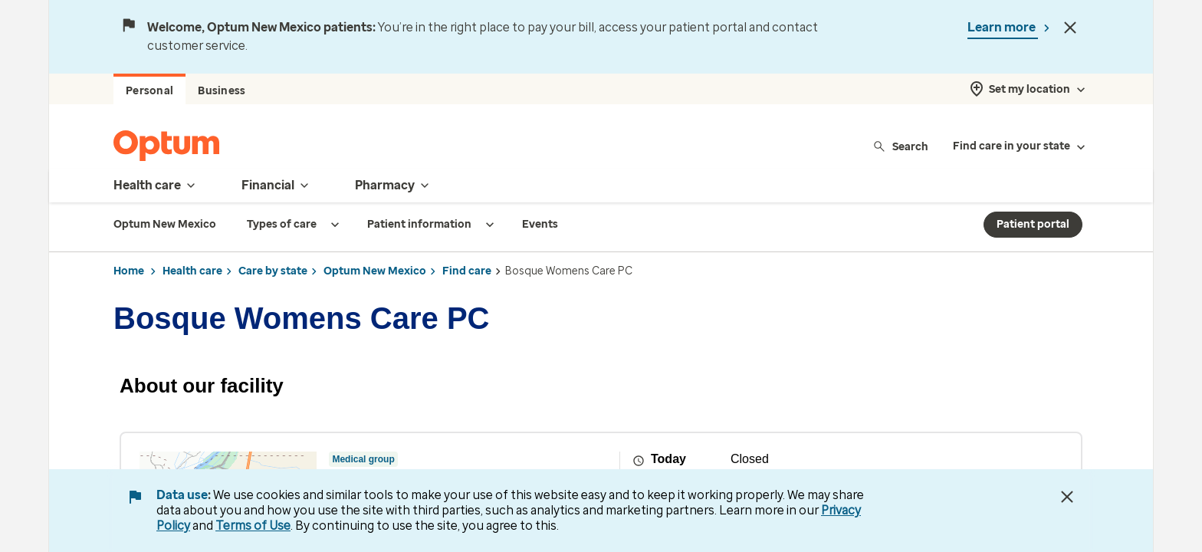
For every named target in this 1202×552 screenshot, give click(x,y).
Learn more (1002, 27)
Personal (149, 90)
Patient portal (1033, 224)
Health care (192, 271)
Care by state (272, 271)
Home (128, 271)
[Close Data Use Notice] (1067, 497)
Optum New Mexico (374, 271)
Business (221, 90)
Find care (466, 271)
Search (900, 146)
